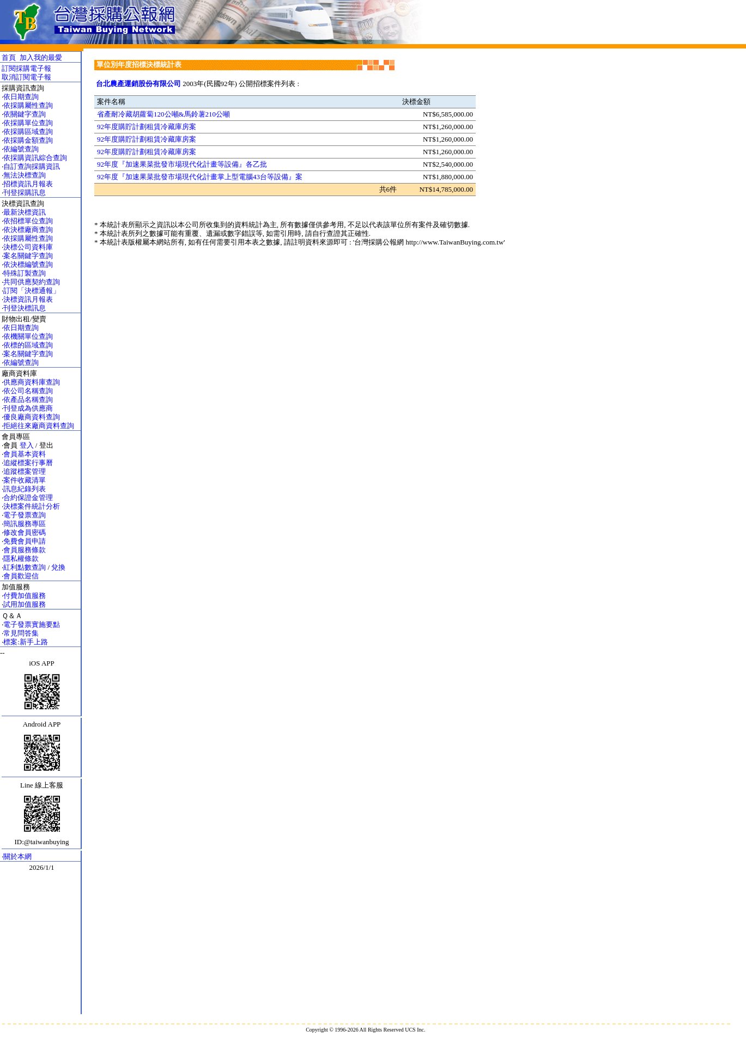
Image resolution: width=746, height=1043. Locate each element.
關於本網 (17, 856)
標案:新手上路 (25, 642)
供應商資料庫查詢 (31, 382)
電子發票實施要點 (31, 624)
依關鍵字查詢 (24, 114)
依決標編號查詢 (28, 264)
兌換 (58, 567)
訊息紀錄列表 (24, 489)
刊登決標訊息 (24, 308)
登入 (27, 445)
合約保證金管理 (28, 497)
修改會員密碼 (24, 532)
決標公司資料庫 (28, 247)
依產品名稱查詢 (28, 399)
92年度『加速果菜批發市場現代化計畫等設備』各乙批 (182, 164)
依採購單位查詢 (28, 123)
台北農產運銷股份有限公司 (138, 84)
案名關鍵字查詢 (28, 256)
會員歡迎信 (21, 576)
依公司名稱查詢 (28, 391)
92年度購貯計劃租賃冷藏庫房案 (146, 127)
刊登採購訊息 (24, 192)
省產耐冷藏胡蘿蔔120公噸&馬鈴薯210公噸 (163, 114)
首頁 (9, 57)
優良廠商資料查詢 (31, 417)
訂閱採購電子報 (26, 68)
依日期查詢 (21, 97)
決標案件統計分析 (31, 506)
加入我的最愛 (41, 57)
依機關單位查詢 (28, 336)
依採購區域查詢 (28, 131)
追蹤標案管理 (24, 471)
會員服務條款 (24, 550)
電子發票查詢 (24, 515)
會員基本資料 (24, 454)
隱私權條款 (21, 558)
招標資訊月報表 (28, 184)
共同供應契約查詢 (31, 282)
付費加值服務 (24, 595)
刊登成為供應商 (28, 408)
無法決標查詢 (24, 175)
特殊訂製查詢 (24, 273)
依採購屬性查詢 (28, 105)
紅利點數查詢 (24, 567)
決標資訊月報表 (28, 299)
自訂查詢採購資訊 (31, 166)
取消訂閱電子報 (26, 77)
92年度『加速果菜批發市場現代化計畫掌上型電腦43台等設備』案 (199, 177)
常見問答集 (21, 633)
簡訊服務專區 (24, 524)
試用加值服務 (24, 604)
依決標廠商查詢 (28, 229)
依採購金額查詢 (28, 140)
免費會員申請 (24, 541)
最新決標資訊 (24, 212)
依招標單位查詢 (28, 221)
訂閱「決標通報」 (31, 290)
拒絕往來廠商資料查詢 (38, 426)
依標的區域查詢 (28, 345)
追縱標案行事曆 (28, 463)
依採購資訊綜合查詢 (35, 158)
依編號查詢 (21, 149)
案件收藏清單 (24, 480)
